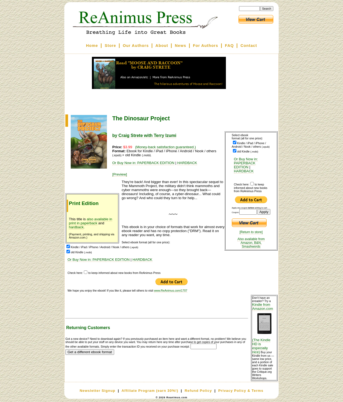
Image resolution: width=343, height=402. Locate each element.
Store (110, 45)
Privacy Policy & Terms (240, 391)
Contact (249, 45)
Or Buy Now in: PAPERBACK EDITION (246, 163)
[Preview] (119, 174)
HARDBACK (244, 171)
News (180, 45)
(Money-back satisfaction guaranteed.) (165, 147)
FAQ (229, 45)
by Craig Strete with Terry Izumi (144, 135)
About (161, 45)
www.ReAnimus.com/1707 (170, 290)
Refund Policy (198, 391)
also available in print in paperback (90, 221)
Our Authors (136, 45)
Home (92, 45)
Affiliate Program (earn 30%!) (149, 391)
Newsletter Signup (97, 391)
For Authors (205, 45)
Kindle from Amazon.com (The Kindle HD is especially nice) (264, 328)
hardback (76, 227)
